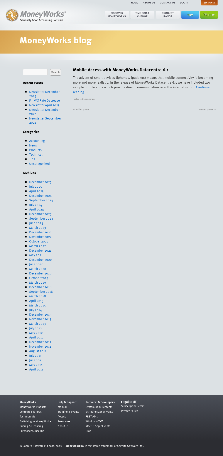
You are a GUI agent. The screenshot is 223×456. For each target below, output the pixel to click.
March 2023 (37, 227)
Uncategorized (39, 163)
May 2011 (35, 364)
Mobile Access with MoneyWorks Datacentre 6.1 (121, 69)
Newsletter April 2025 (44, 105)
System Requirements (99, 407)
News (33, 145)
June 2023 (36, 222)
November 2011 (40, 346)
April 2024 (36, 209)
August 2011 (37, 350)
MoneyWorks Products (33, 407)
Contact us (167, 2)
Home (134, 2)
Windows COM (94, 421)
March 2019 (37, 282)
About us (149, 2)
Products (35, 149)
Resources (64, 421)
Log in (184, 2)
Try (190, 15)
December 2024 (40, 195)
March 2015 (37, 305)
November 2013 (40, 318)
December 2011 (40, 341)
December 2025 (40, 181)
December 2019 (40, 273)
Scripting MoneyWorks (99, 411)
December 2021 (40, 250)
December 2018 (40, 286)
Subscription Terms (132, 406)
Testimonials (27, 416)
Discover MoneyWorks (117, 15)
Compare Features (31, 411)
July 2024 (35, 204)
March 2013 (37, 323)
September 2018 (41, 291)
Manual (62, 407)
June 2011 (36, 360)
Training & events (68, 411)
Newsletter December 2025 (44, 93)
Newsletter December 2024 (44, 111)
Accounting (37, 140)
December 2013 (40, 314)
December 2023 (40, 213)
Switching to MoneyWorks (35, 421)
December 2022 (40, 232)
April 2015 (36, 300)
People (62, 416)
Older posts (81, 109)
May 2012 (36, 332)
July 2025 (35, 186)
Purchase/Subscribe (32, 431)
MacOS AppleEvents (98, 426)
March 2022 (37, 245)
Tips (32, 158)
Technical (35, 154)
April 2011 (36, 369)
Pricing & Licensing (31, 426)
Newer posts (208, 109)
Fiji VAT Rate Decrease (44, 100)
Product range (168, 15)
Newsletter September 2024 (45, 120)
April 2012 (36, 337)
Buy (209, 15)
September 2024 (41, 200)
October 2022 (38, 241)
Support (209, 2)
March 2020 (37, 268)
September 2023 (41, 218)
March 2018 (37, 296)
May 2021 (36, 254)
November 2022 (40, 236)
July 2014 (35, 309)
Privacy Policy (129, 411)
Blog (88, 431)
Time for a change (142, 15)
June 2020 (36, 264)
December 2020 (40, 259)
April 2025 (36, 190)
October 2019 (38, 277)
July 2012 (35, 328)
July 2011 (35, 355)
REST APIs (92, 416)
